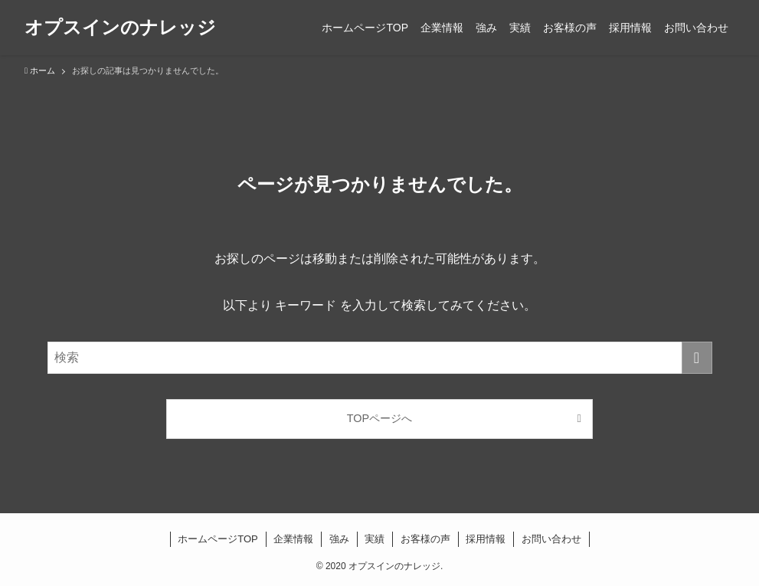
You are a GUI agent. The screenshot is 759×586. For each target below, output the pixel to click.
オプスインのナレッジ (120, 27)
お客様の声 (425, 539)
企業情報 (293, 539)
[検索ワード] (379, 358)
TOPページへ (379, 418)
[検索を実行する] (697, 358)
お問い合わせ (551, 539)
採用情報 (485, 539)
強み (339, 539)
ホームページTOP (218, 539)
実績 (374, 539)
